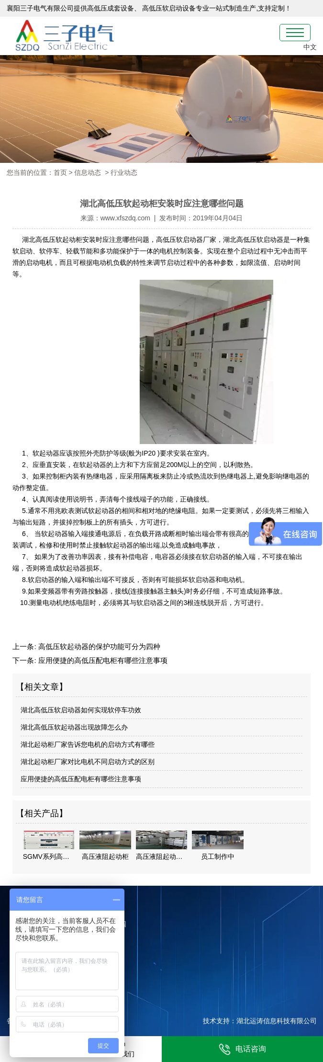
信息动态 (87, 172)
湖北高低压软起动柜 (51, 239)
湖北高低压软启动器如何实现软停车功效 (81, 710)
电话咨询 (242, 1049)
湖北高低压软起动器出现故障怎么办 (74, 727)
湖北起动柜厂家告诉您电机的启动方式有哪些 (88, 744)
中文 (310, 47)
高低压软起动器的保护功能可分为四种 (98, 646)
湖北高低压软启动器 (253, 239)
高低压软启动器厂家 (186, 239)
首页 (60, 172)
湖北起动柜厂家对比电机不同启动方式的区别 (88, 761)
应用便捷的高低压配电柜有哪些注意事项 (101, 660)
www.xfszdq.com (125, 218)
